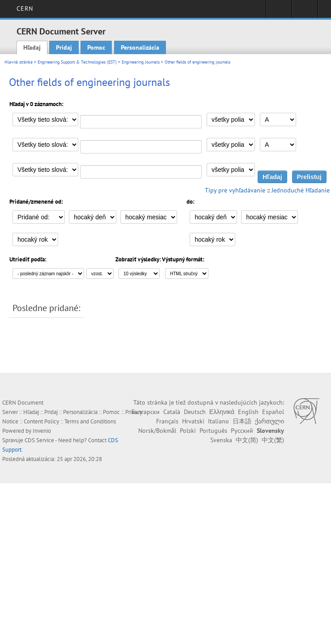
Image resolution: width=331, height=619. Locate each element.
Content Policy (41, 421)
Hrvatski (193, 421)
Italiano (218, 421)
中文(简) (247, 440)
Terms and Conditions (90, 421)
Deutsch (195, 412)
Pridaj (64, 47)
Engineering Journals (141, 62)
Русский (242, 431)
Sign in (279, 11)
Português (213, 431)
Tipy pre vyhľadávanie (235, 190)
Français (167, 421)
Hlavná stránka (18, 62)
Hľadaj (32, 47)
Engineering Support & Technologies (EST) (77, 62)
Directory (305, 11)
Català (171, 412)
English (248, 412)
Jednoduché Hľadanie (301, 190)
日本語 (242, 421)
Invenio (42, 431)
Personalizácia (140, 47)
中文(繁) (273, 440)
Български (146, 412)
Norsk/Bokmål (157, 431)
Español (273, 412)
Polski (188, 431)
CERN (25, 8)
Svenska (221, 440)
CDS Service (39, 440)
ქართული (269, 421)
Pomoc (96, 47)
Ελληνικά (221, 412)
